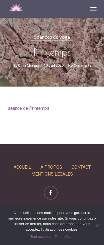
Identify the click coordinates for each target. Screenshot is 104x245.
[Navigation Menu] (93, 9)
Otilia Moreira (28, 65)
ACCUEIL (22, 167)
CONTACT (81, 167)
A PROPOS (51, 167)
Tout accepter (41, 236)
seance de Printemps (28, 108)
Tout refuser (64, 236)
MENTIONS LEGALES (52, 174)
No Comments (79, 65)
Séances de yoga (52, 37)
